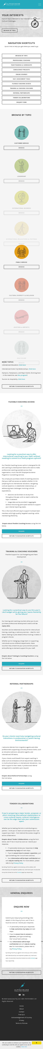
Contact (21, 1012)
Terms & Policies (21, 1023)
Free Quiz (21, 1014)
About (21, 1009)
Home (21, 1006)
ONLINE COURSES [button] (21, 74)
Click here (32, 369)
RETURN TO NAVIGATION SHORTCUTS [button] (21, 386)
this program (22, 375)
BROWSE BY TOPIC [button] (10, 30)
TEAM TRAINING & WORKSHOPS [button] (21, 65)
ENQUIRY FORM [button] (21, 102)
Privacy (21, 1020)
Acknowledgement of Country (21, 1017)
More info (24, 1046)
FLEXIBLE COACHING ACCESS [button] (21, 83)
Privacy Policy (18, 863)
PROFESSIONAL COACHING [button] (21, 60)
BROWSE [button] (21, 156)
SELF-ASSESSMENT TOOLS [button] (21, 79)
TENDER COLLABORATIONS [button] (21, 97)
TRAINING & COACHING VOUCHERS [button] (21, 88)
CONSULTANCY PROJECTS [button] (21, 70)
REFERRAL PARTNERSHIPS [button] (21, 93)
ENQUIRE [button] (21, 531)
